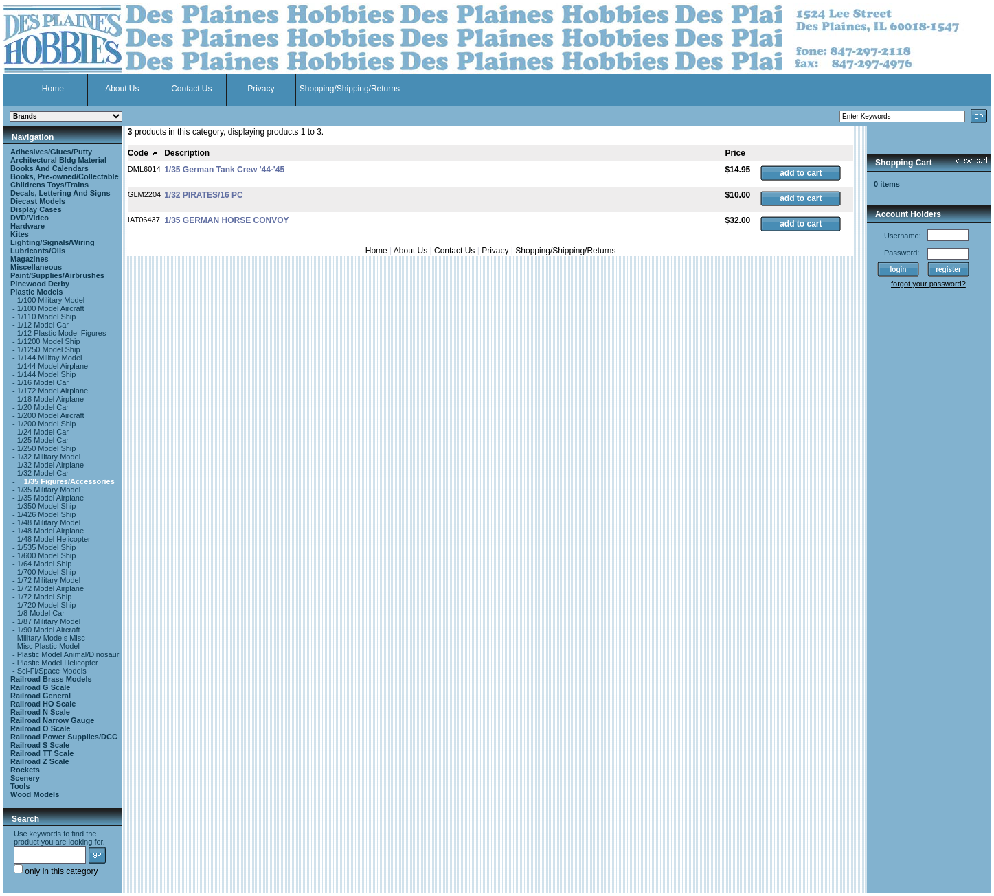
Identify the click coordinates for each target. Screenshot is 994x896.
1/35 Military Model (48, 489)
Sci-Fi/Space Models (52, 671)
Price (735, 153)
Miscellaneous (36, 267)
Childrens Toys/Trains (49, 185)
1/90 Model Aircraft (48, 629)
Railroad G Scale (40, 687)
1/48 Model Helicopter (54, 539)
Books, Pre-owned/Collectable (64, 176)
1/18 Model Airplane (50, 399)
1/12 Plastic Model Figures (61, 333)
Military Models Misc (51, 638)
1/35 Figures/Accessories (69, 481)
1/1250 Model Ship (48, 349)
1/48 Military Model (48, 522)
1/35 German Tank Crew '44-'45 (224, 169)
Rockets (25, 770)
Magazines (29, 259)
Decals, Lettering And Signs (60, 193)
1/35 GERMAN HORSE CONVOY (226, 220)
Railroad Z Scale (39, 761)
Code (143, 153)
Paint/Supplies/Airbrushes (57, 275)
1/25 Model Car (43, 440)
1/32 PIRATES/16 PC (203, 195)
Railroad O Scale (40, 728)
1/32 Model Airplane (50, 465)
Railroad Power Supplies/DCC (63, 737)
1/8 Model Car (41, 613)
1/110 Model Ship (46, 316)
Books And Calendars (49, 168)
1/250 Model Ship (46, 448)
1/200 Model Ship (46, 424)
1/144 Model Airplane (52, 366)
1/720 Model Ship (46, 605)
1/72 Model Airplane (50, 588)
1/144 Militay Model (49, 358)
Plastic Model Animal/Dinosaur (68, 654)
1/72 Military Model (48, 580)
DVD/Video (29, 218)
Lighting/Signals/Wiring (52, 242)
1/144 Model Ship (46, 374)
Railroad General (40, 695)
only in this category (56, 871)
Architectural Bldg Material (58, 160)
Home (53, 88)
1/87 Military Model (48, 621)
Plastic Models (36, 292)
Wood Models (34, 794)
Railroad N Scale (40, 712)
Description (187, 153)
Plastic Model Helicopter (57, 662)
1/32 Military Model (48, 456)
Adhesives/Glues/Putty (51, 152)
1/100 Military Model (50, 300)
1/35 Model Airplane (50, 498)
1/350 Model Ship (46, 506)
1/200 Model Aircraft (50, 415)
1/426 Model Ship (46, 514)
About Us (122, 88)
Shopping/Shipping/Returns (350, 88)
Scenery (25, 778)
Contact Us (191, 88)
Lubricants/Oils (37, 250)
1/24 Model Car (43, 432)
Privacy (260, 88)
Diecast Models (37, 201)
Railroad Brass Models (51, 679)
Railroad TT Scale (42, 753)
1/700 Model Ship (46, 572)
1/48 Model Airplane (50, 531)
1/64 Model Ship (44, 564)
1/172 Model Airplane (52, 391)
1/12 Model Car (43, 325)
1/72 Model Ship (44, 597)
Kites (19, 234)
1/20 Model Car (43, 407)
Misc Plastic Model (48, 646)
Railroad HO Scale (43, 704)
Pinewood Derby (39, 283)
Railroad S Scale (39, 745)
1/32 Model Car (43, 473)
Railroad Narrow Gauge (52, 720)
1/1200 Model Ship (48, 341)
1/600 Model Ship (46, 555)
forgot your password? (928, 283)
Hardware (27, 226)
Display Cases (36, 209)
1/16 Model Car (43, 382)
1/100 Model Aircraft (50, 308)
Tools (20, 786)
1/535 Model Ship (46, 547)
